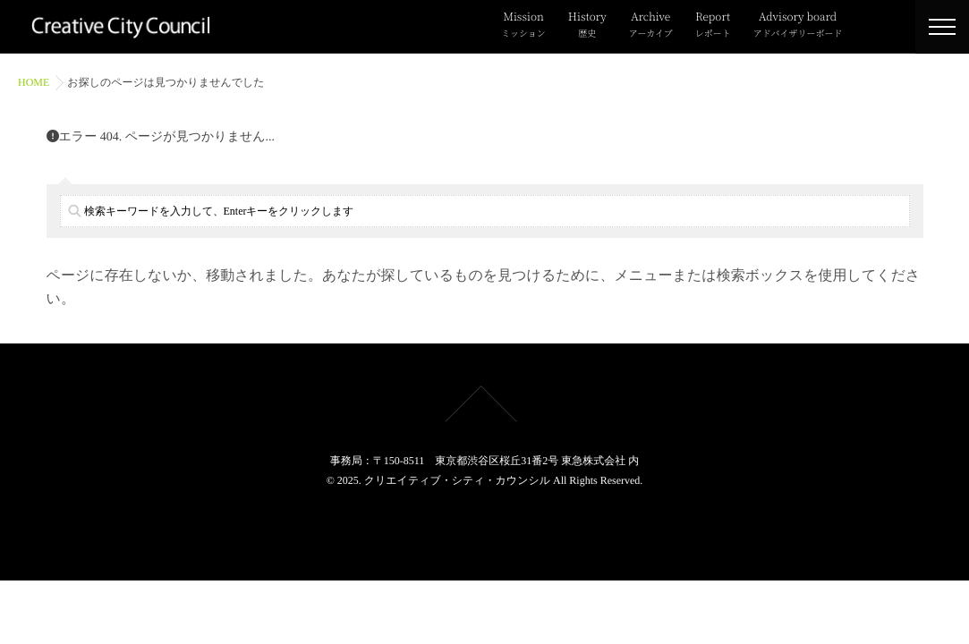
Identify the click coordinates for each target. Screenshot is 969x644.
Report (713, 25)
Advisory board (798, 25)
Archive (651, 25)
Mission (523, 25)
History (587, 25)
